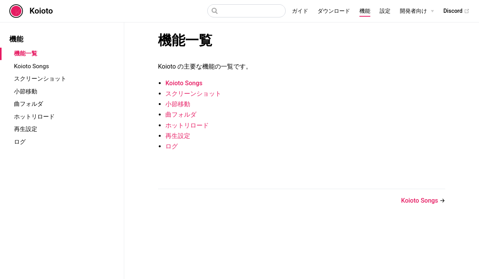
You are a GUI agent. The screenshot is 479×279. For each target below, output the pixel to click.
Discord (456, 11)
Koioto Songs (31, 66)
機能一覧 (25, 53)
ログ (20, 141)
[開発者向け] (417, 11)
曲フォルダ (28, 103)
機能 (364, 11)
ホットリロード (34, 116)
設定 (385, 11)
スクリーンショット (40, 78)
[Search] (246, 10)
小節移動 (25, 91)
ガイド (300, 11)
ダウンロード (334, 11)
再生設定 (25, 129)
